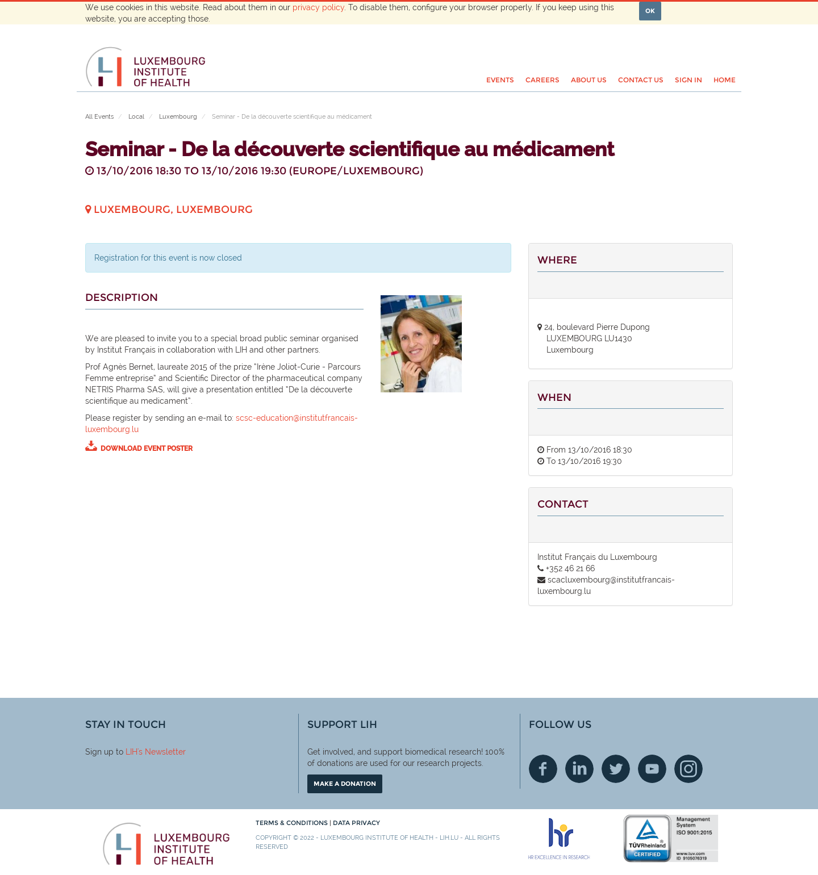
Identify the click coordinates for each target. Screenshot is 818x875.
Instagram (688, 769)
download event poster (147, 449)
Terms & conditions (292, 823)
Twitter (616, 769)
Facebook (543, 769)
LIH (131, 751)
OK (650, 11)
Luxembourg (178, 116)
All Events (99, 116)
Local (136, 116)
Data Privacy (356, 823)
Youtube (652, 769)
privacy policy (318, 7)
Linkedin (579, 769)
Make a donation (345, 784)
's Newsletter (161, 751)
